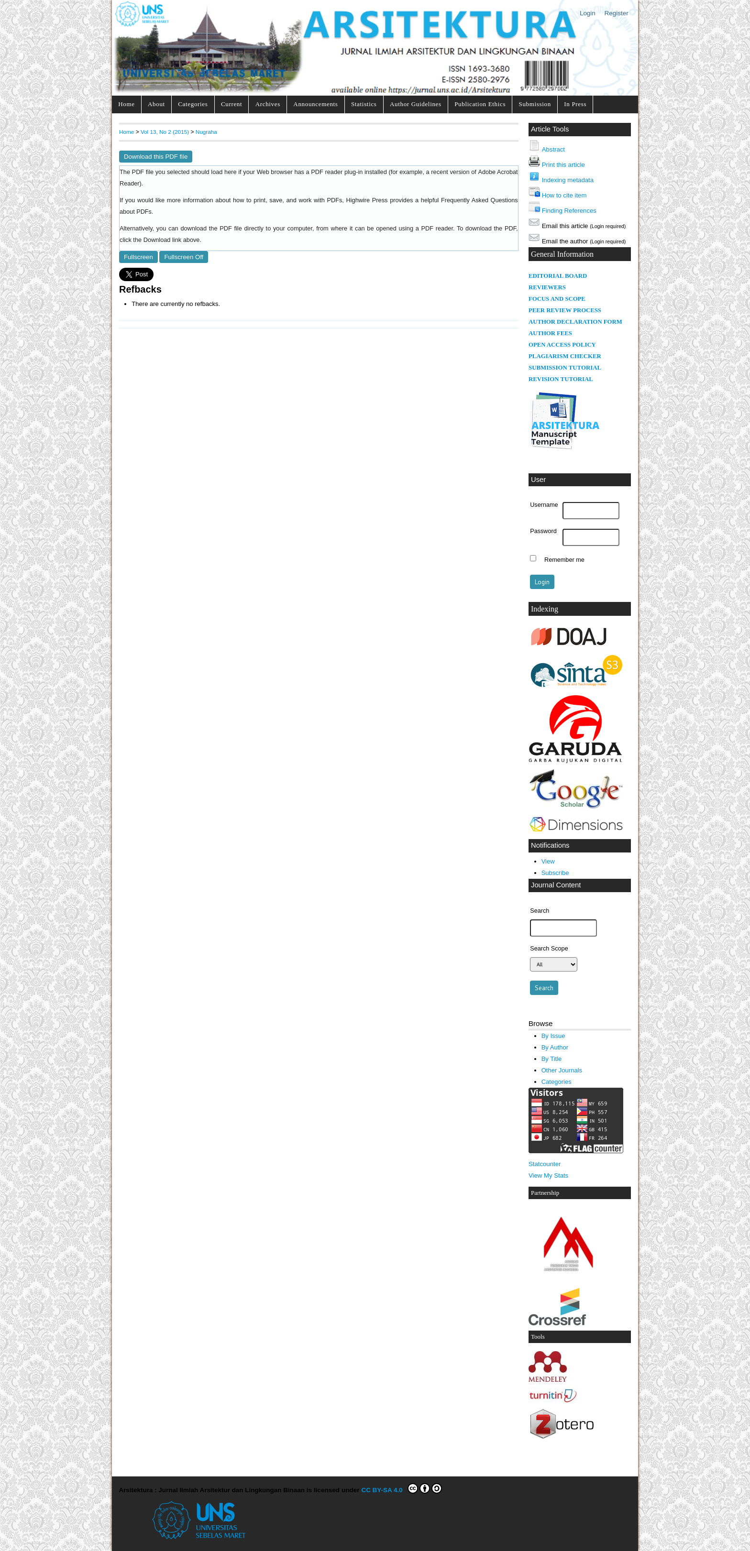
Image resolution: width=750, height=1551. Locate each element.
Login (588, 13)
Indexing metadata (568, 180)
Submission (535, 104)
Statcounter (545, 1164)
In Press (575, 104)
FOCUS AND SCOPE (557, 298)
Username (544, 505)
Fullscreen (138, 257)
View (548, 861)
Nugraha (206, 132)
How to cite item (564, 195)
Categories (193, 104)
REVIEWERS (547, 287)
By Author (555, 1047)
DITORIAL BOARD (560, 276)
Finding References (569, 210)
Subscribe (555, 872)
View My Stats (548, 1175)
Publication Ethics (480, 104)
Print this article (563, 164)
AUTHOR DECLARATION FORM (575, 321)
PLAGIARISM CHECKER (565, 356)
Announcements (315, 104)
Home (126, 104)
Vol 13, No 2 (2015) (165, 132)
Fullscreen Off (183, 257)
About (156, 104)
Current (231, 104)
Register (617, 13)
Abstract (553, 149)
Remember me (564, 559)
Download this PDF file (156, 156)
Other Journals (561, 1070)
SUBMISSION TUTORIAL (565, 367)
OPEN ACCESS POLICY (562, 344)
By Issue (553, 1035)
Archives (267, 104)
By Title (551, 1058)
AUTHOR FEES (550, 333)
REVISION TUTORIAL (561, 379)
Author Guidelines (415, 104)
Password (543, 531)
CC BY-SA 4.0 (401, 1488)
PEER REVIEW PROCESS (565, 310)
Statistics (364, 104)
